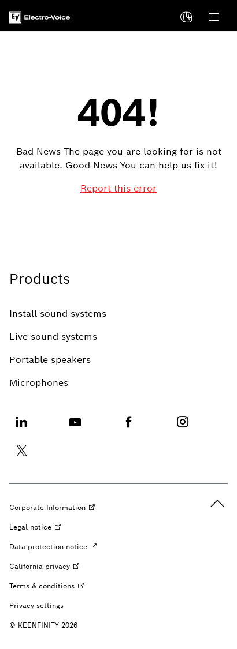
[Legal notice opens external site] (35, 527)
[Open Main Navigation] (214, 17)
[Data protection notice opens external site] (53, 547)
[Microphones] (38, 383)
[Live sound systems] (53, 337)
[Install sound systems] (57, 314)
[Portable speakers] (50, 360)
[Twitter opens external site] (21, 458)
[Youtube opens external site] (75, 429)
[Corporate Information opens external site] (52, 507)
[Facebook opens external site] (129, 429)
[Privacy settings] (36, 606)
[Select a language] (186, 17)
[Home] (39, 17)
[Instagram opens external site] (183, 429)
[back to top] (217, 503)
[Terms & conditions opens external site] (46, 586)
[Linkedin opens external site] (21, 429)
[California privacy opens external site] (44, 566)
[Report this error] (118, 189)
